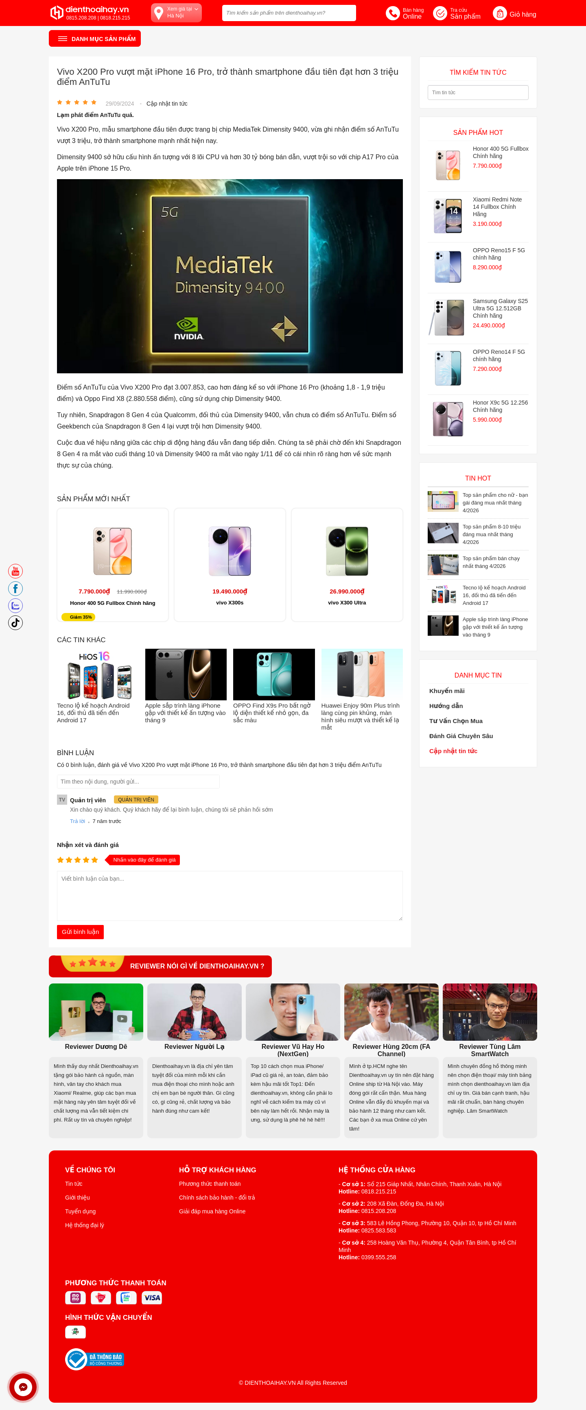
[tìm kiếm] (347, 12)
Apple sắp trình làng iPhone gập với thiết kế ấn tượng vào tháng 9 (185, 712)
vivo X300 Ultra (347, 603)
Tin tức (74, 1183)
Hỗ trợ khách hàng (217, 1170)
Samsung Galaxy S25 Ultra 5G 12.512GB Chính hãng (500, 308)
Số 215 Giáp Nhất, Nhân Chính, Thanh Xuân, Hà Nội (434, 1184)
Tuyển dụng (80, 1211)
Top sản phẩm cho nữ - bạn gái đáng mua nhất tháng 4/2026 (495, 502)
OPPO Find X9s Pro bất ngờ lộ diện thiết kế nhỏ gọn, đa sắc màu (271, 712)
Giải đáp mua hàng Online (212, 1211)
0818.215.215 (378, 1191)
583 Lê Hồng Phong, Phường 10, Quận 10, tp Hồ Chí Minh (441, 1223)
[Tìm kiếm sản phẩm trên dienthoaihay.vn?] (289, 13)
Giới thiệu (77, 1197)
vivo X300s (229, 603)
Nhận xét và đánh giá (88, 844)
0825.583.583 (378, 1230)
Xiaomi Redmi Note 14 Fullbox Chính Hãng (497, 206)
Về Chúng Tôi (90, 1170)
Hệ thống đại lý (84, 1225)
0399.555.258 (378, 1257)
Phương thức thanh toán (210, 1183)
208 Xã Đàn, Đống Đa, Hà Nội (405, 1203)
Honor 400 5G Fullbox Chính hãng (112, 603)
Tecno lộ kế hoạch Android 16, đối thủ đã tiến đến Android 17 (93, 712)
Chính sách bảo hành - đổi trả (217, 1197)
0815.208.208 (378, 1211)
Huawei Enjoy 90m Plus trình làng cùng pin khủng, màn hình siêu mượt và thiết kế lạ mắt (360, 716)
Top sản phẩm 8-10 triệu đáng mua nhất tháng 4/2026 (491, 534)
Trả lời (77, 821)
